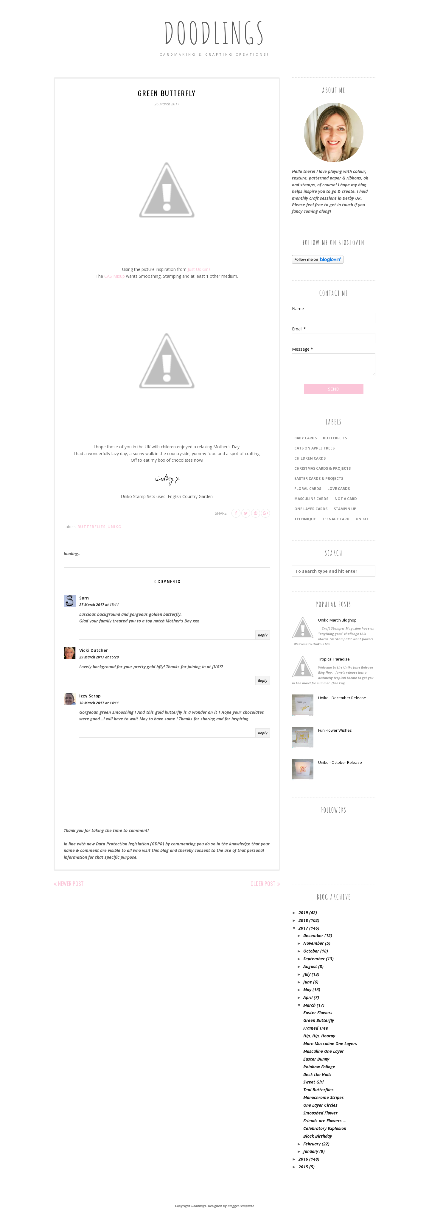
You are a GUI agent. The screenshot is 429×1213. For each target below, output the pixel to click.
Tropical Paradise (334, 659)
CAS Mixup (114, 276)
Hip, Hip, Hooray (319, 1036)
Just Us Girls (199, 269)
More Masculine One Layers (330, 1043)
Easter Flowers (317, 1012)
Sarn (84, 598)
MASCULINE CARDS (311, 498)
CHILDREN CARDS (310, 458)
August (310, 966)
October (311, 951)
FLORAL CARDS (307, 488)
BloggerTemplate (241, 1205)
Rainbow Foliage (319, 1067)
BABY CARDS (305, 438)
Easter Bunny (316, 1059)
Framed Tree (315, 1028)
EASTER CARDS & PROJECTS (318, 478)
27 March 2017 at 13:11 (99, 604)
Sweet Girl (313, 1082)
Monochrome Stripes (323, 1097)
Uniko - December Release (342, 697)
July (306, 974)
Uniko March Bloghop (337, 620)
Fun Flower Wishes (335, 730)
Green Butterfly (318, 1020)
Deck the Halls (317, 1074)
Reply (262, 635)
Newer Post (71, 883)
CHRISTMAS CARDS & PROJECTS (322, 468)
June (307, 982)
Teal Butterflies (318, 1089)
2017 (303, 928)
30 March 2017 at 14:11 (99, 702)
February (312, 1144)
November (313, 943)
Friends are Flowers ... (324, 1120)
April (308, 997)
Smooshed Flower (320, 1113)
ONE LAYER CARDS (310, 508)
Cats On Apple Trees (314, 448)
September (314, 958)
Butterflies (91, 526)
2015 (303, 1167)
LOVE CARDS (338, 488)
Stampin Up (345, 508)
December (313, 935)
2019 (303, 912)
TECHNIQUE (305, 519)
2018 (303, 920)
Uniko (115, 526)
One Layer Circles (320, 1105)
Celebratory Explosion (324, 1128)
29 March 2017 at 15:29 (99, 657)
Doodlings (214, 32)
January (310, 1151)
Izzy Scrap (90, 696)
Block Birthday (317, 1136)
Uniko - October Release (340, 762)
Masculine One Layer (323, 1051)
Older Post (263, 883)
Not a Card (346, 498)
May (307, 989)
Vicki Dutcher (93, 650)
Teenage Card (335, 519)
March (309, 1005)
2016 (303, 1159)
